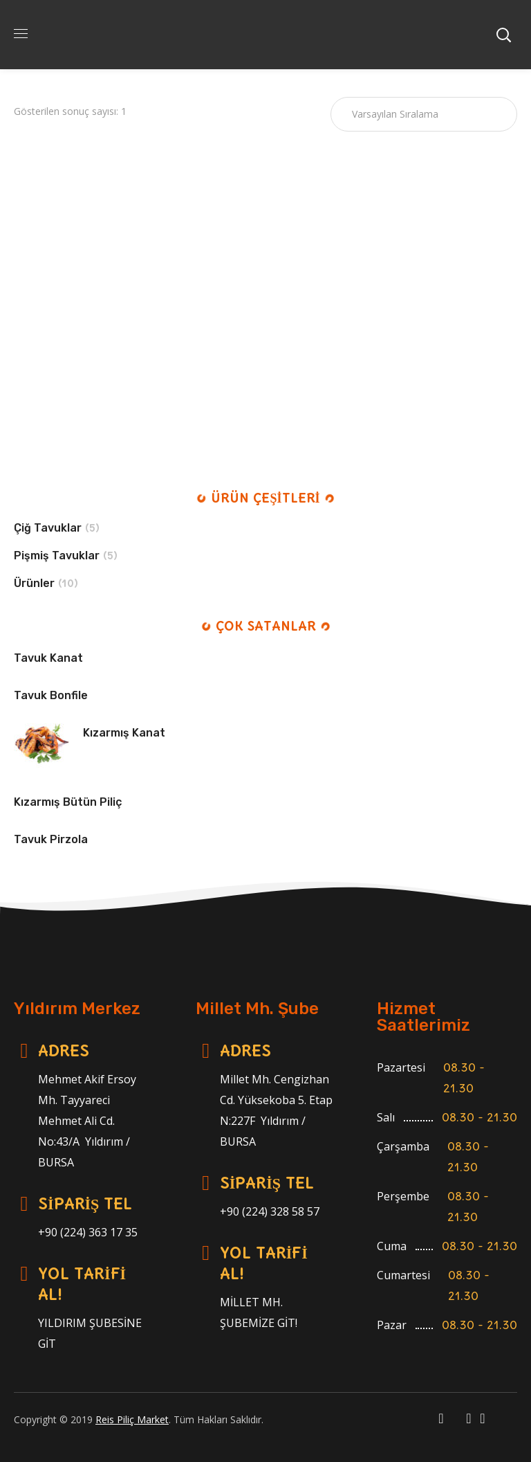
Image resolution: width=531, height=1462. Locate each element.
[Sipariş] (423, 114)
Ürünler (34, 583)
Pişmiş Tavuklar (57, 555)
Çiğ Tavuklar (48, 527)
